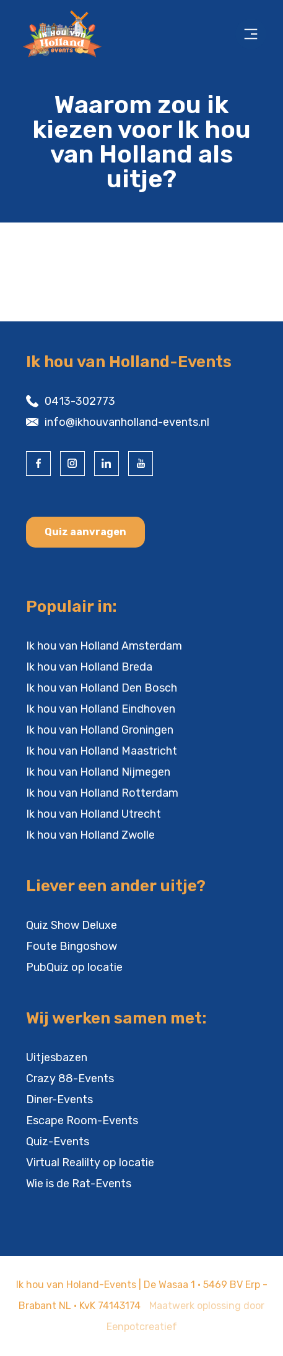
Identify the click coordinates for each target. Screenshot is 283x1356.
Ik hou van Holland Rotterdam (102, 793)
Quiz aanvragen (85, 532)
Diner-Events (59, 1099)
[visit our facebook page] (38, 463)
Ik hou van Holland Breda (89, 667)
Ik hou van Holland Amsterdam (104, 646)
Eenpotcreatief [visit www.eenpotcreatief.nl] (142, 1327)
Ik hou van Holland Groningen (99, 730)
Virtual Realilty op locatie (90, 1162)
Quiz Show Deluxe (71, 925)
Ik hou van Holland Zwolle (90, 835)
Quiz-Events (57, 1141)
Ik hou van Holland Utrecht (93, 814)
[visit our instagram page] (72, 463)
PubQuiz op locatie (74, 967)
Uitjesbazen (56, 1057)
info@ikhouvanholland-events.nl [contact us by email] (127, 422)
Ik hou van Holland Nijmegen (98, 772)
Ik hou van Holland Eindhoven (100, 709)
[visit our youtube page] (140, 463)
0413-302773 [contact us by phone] (80, 401)
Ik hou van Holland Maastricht (101, 751)
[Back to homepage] (64, 34)
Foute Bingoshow (71, 946)
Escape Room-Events (82, 1120)
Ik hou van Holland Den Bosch (101, 688)
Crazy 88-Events (70, 1078)
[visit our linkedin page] (106, 463)
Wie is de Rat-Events (78, 1183)
